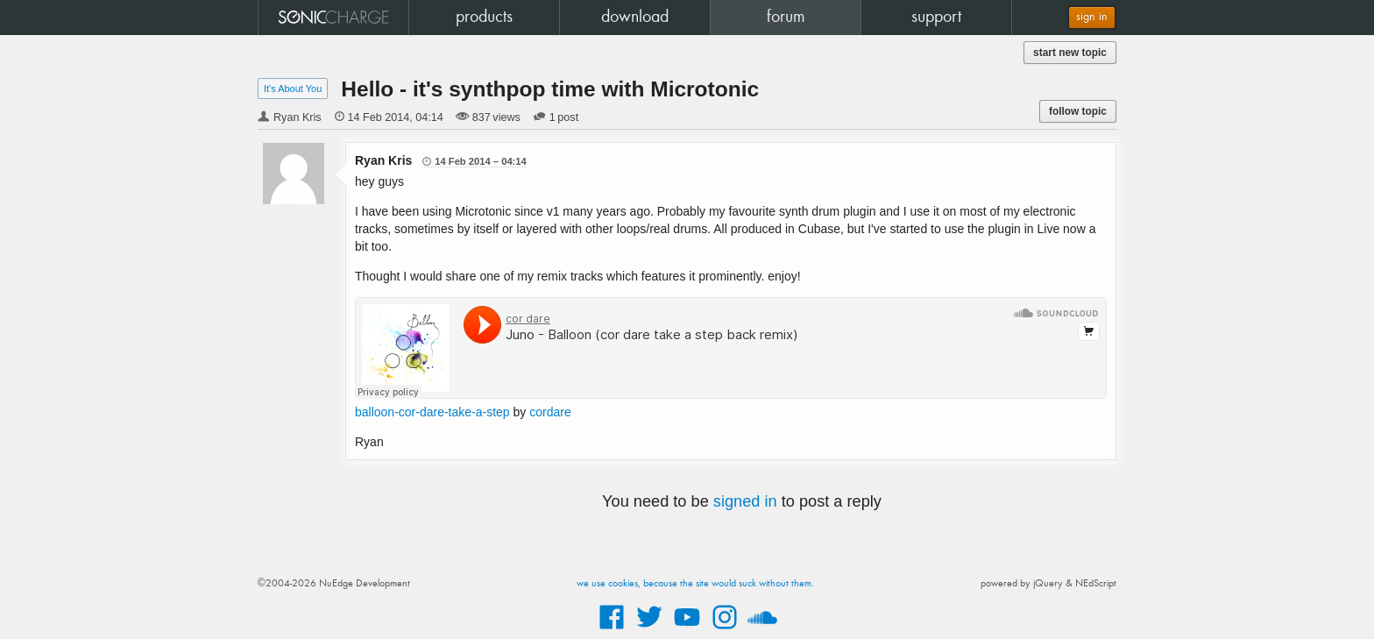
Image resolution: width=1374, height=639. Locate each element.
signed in (745, 501)
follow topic (1078, 111)
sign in (1092, 17)
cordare (549, 412)
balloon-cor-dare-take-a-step (432, 412)
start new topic (1070, 52)
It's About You (293, 88)
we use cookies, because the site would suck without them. (695, 584)
